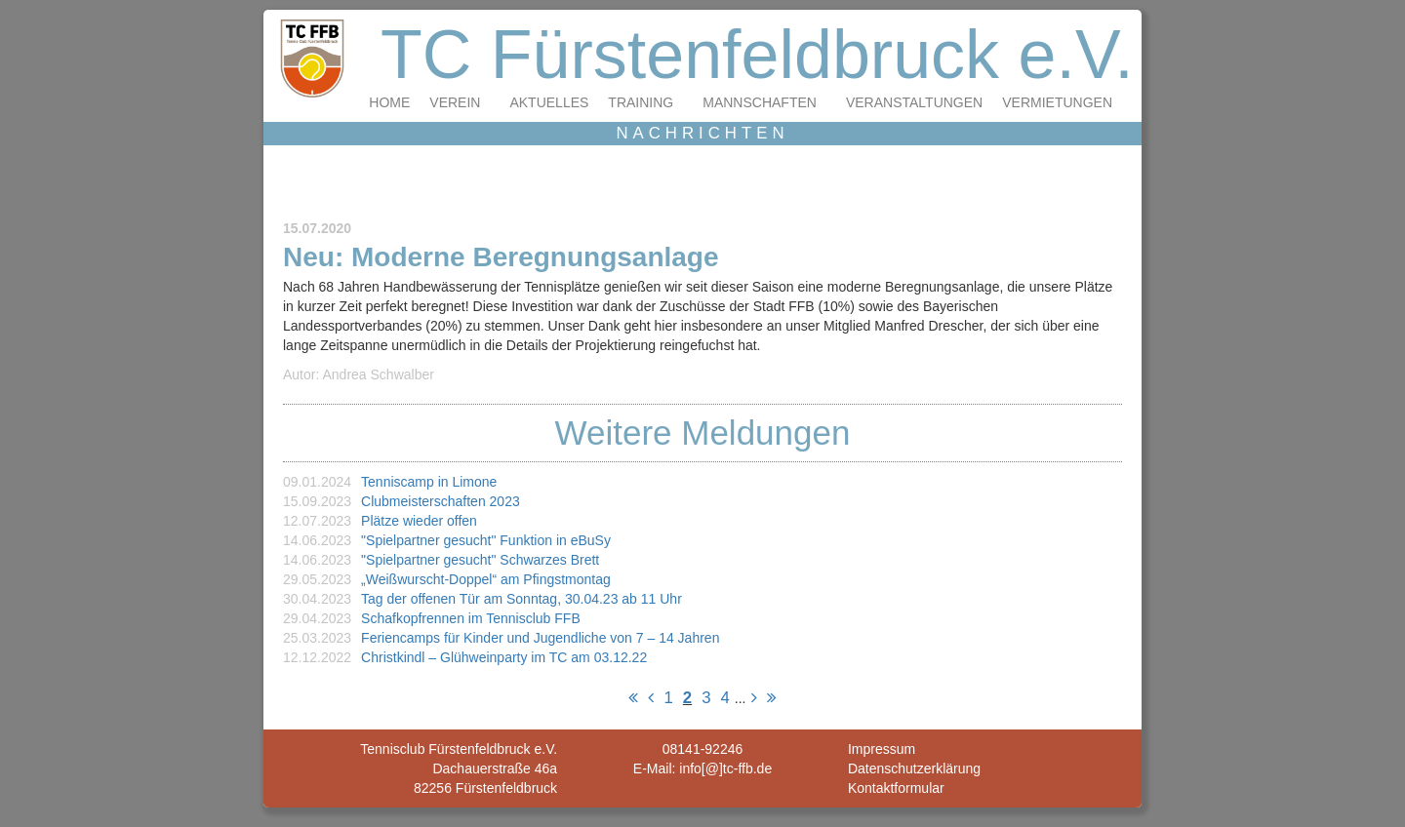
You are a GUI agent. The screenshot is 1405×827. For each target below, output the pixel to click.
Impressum (881, 749)
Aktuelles (548, 102)
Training (640, 102)
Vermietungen (1057, 102)
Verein (454, 102)
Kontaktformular (896, 788)
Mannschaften (759, 102)
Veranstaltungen (914, 102)
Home (389, 102)
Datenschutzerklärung (914, 768)
